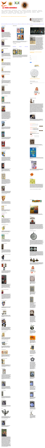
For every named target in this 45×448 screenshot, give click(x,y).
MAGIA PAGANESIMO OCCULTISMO (39, 11)
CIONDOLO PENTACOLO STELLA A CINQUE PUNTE (27, 11)
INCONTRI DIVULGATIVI (34, 11)
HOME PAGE (2, 10)
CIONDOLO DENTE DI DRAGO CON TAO (5, 11)
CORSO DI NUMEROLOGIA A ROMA (14, 10)
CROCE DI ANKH (21, 11)
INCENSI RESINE (19, 10)
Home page (20, 46)
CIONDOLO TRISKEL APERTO (11, 11)
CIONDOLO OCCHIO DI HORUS (16, 11)
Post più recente (14, 46)
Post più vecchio (26, 46)
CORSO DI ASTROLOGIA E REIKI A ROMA (7, 10)
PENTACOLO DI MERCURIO (29, 10)
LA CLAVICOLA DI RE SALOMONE (34, 10)
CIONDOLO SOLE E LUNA (40, 10)
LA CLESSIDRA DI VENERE (24, 10)
